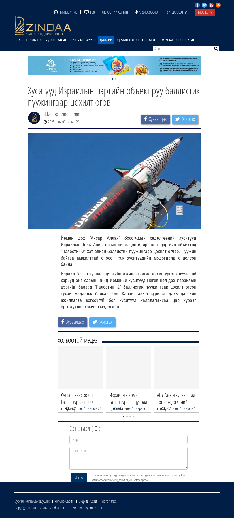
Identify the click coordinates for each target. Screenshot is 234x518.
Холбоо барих (64, 501)
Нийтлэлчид (65, 12)
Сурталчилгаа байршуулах (32, 501)
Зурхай (167, 40)
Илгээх (79, 477)
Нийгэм (76, 40)
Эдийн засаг (56, 40)
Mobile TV (205, 12)
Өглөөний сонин (115, 12)
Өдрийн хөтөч (127, 40)
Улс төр (36, 40)
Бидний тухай (88, 501)
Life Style (150, 40)
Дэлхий (106, 40)
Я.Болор (51, 113)
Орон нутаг (185, 40)
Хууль (91, 40)
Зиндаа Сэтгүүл (178, 12)
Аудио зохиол (147, 12)
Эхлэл (21, 40)
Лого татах (109, 501)
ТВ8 (89, 12)
